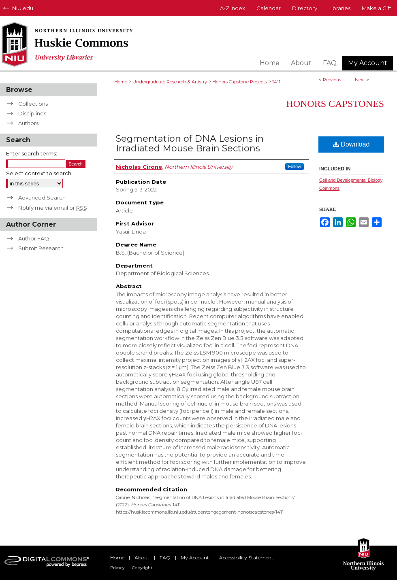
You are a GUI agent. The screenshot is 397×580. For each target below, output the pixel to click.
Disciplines (32, 113)
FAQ (165, 558)
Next (360, 80)
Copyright (142, 567)
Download (351, 144)
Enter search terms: (31, 153)
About (141, 558)
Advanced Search (42, 197)
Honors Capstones (335, 103)
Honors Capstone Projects (239, 82)
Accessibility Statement (246, 558)
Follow (294, 166)
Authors (28, 123)
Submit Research (41, 248)
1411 (276, 82)
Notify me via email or (52, 207)
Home (120, 82)
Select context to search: (39, 173)
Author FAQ (33, 238)
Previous (332, 80)
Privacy (117, 567)
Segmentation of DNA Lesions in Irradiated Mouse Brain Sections (190, 143)
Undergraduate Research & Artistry (169, 82)
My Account (195, 558)
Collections (33, 103)
